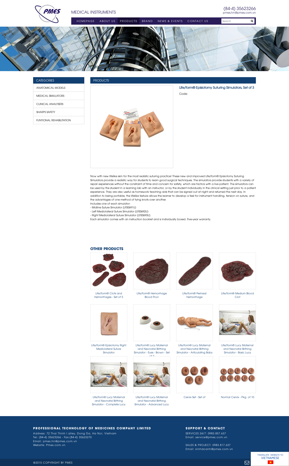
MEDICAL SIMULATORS (50, 95)
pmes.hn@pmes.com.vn (239, 12)
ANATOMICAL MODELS (50, 87)
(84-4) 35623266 (240, 8)
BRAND (147, 21)
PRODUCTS (128, 21)
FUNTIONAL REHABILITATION (53, 120)
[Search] (237, 21)
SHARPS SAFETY (45, 112)
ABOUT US (107, 21)
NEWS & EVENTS (170, 21)
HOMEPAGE (86, 21)
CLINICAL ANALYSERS (49, 104)
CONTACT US (197, 21)
